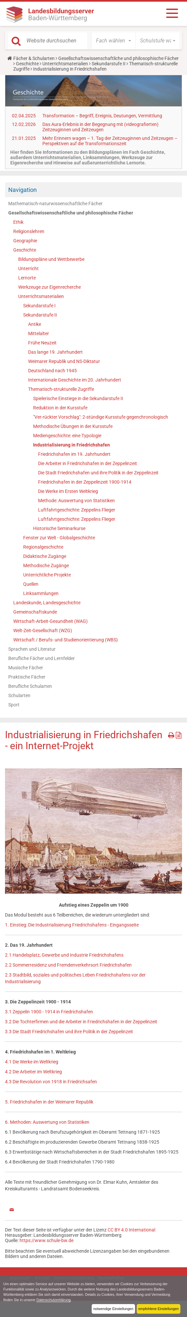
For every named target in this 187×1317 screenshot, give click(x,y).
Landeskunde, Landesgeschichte (46, 602)
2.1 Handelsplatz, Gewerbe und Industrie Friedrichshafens (64, 955)
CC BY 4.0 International (131, 1229)
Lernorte (27, 277)
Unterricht (28, 268)
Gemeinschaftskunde (35, 612)
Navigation (22, 189)
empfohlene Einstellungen (158, 1309)
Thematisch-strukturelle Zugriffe (61, 389)
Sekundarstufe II (108, 63)
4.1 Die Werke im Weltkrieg (31, 1061)
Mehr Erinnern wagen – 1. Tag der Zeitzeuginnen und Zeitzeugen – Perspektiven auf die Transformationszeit (109, 141)
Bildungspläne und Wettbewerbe (51, 259)
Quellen (30, 584)
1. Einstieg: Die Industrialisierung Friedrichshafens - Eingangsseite (72, 925)
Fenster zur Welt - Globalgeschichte (59, 537)
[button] (113, 40)
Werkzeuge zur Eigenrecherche (49, 287)
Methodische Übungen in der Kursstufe (73, 426)
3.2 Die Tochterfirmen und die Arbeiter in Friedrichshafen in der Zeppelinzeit (81, 1021)
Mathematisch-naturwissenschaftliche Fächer (55, 203)
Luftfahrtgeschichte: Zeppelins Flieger (76, 509)
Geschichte (27, 63)
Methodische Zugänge (46, 565)
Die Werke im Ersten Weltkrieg (68, 491)
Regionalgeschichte (43, 547)
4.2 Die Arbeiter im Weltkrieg (33, 1071)
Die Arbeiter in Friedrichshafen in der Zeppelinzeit (87, 463)
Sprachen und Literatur (32, 649)
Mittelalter (38, 333)
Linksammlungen (41, 593)
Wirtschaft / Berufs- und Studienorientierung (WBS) (65, 639)
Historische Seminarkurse (59, 528)
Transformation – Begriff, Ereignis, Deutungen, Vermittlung (102, 115)
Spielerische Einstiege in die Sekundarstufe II (78, 398)
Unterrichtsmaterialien (65, 63)
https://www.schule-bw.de (46, 1240)
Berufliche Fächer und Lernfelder (41, 658)
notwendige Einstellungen (112, 1309)
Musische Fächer (25, 667)
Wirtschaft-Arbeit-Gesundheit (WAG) (50, 621)
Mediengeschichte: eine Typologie (67, 435)
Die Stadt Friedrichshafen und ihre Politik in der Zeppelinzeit (98, 472)
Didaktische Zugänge (44, 556)
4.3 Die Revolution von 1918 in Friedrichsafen (51, 1081)
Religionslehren (28, 231)
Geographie (25, 240)
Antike (34, 324)
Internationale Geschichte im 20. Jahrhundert (74, 380)
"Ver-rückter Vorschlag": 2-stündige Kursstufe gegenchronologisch (100, 417)
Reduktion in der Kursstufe (60, 407)
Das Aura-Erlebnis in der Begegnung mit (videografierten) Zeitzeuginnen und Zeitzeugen (100, 127)
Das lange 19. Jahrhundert (55, 352)
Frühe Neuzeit (42, 342)
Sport (14, 704)
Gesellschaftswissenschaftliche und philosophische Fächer (118, 58)
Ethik (18, 222)
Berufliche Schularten (30, 686)
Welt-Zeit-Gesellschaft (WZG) (42, 630)
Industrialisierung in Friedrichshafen (71, 445)
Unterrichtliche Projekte (47, 574)
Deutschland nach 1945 (52, 370)
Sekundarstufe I (39, 305)
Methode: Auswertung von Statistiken (76, 500)
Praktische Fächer (26, 677)
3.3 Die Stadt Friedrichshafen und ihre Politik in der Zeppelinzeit (69, 1031)
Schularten (19, 695)
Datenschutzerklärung (54, 1300)
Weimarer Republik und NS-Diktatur (64, 361)
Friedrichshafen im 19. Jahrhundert (74, 454)
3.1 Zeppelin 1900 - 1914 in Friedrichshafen (49, 1011)
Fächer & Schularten (34, 58)
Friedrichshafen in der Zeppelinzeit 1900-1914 (84, 482)
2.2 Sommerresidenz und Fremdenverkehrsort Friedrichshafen (68, 965)
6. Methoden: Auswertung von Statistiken (47, 1122)
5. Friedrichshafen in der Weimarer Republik (49, 1102)
